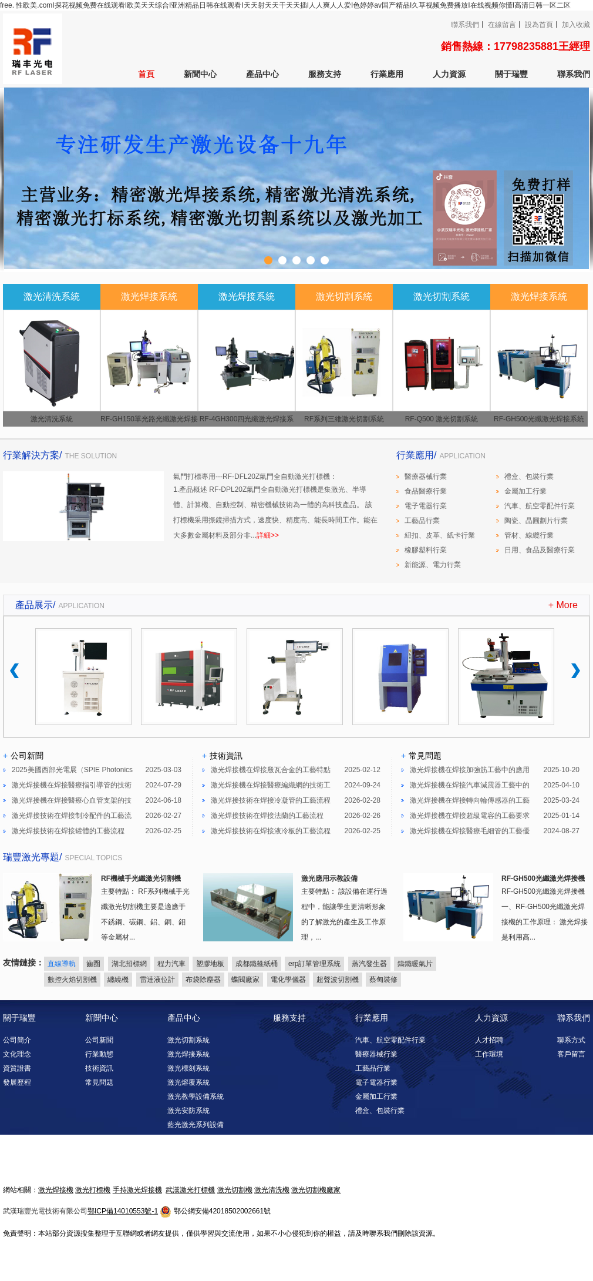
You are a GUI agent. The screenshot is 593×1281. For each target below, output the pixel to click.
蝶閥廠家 (245, 979)
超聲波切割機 (337, 979)
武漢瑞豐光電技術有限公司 (45, 1211)
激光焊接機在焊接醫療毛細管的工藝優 (470, 831)
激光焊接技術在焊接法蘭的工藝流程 (267, 815)
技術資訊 (99, 1068)
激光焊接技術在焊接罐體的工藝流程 (68, 831)
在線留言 (502, 25)
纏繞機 (118, 979)
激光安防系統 (188, 1110)
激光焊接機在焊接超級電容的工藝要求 (470, 815)
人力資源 (449, 74)
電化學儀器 (288, 979)
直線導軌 (62, 964)
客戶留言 (571, 1054)
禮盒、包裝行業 (529, 476)
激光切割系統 (188, 1040)
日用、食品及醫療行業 (539, 550)
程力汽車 (171, 964)
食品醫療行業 (426, 491)
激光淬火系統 (188, 1167)
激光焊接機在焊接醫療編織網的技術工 (271, 785)
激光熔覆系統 (188, 1082)
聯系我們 (465, 25)
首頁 (146, 74)
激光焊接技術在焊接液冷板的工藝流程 (271, 831)
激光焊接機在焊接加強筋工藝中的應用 (470, 770)
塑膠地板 (210, 964)
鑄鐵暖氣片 (415, 964)
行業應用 (386, 74)
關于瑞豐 (511, 74)
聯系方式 (571, 1040)
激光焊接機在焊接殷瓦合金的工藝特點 (271, 770)
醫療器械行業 (426, 476)
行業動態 (99, 1054)
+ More (563, 605)
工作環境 (489, 1054)
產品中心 (262, 74)
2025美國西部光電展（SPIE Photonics (72, 770)
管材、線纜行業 (529, 535)
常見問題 (99, 1082)
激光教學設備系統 (195, 1096)
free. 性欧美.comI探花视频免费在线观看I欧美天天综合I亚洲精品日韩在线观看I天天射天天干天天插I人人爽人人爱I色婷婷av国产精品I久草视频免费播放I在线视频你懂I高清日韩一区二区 (285, 5)
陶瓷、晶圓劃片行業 (536, 521)
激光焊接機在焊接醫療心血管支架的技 (72, 800)
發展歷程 (17, 1082)
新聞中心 (200, 74)
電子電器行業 (426, 506)
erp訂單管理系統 (314, 964)
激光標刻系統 (188, 1068)
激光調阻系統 (188, 1153)
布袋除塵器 (203, 979)
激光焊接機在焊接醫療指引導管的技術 (72, 785)
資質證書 (17, 1068)
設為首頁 (539, 25)
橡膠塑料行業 (426, 550)
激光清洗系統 (188, 1139)
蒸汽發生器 (369, 964)
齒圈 (93, 964)
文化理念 (17, 1054)
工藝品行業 (422, 521)
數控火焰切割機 (72, 979)
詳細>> (268, 535)
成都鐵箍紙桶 (256, 964)
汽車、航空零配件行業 (539, 506)
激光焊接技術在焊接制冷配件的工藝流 (72, 815)
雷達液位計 (157, 979)
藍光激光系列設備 (195, 1125)
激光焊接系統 (188, 1054)
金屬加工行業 (525, 491)
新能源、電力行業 (433, 565)
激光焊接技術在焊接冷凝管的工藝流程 (271, 800)
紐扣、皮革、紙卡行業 (440, 535)
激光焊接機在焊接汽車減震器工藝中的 (470, 785)
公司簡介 (17, 1040)
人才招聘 (489, 1040)
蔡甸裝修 (383, 979)
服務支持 (324, 74)
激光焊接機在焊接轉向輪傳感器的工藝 (470, 800)
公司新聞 (99, 1040)
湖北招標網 (129, 964)
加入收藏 (576, 25)
